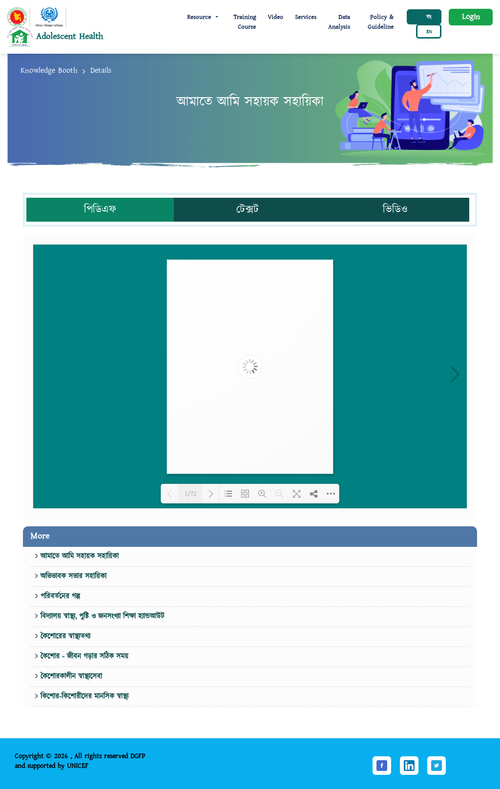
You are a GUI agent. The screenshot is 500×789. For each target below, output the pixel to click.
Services (305, 17)
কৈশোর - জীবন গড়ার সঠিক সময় (83, 656)
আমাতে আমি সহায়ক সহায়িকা (78, 556)
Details (100, 70)
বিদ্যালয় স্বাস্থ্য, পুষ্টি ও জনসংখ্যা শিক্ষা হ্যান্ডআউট (101, 616)
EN (429, 31)
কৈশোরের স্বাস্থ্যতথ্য (64, 636)
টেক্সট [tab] (247, 209)
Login (471, 16)
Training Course (244, 22)
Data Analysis (339, 22)
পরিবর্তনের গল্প (59, 596)
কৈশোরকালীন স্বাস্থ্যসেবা (70, 676)
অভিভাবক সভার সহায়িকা (72, 576)
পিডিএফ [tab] (100, 209)
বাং (428, 17)
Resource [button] (200, 17)
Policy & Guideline (381, 22)
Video (275, 17)
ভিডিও (395, 209)
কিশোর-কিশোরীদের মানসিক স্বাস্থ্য (83, 696)
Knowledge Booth (49, 70)
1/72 (190, 493)
